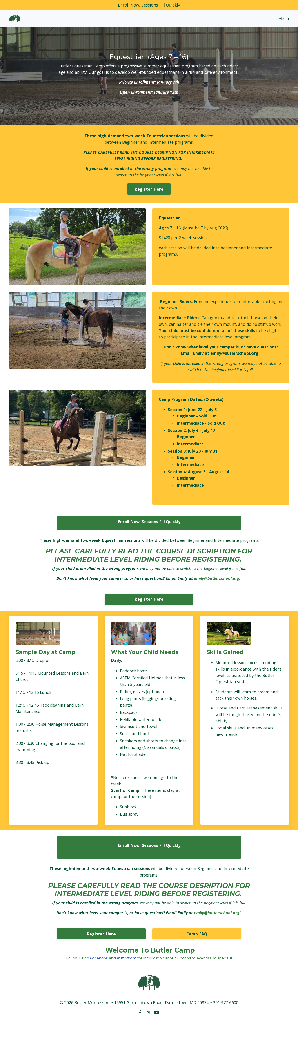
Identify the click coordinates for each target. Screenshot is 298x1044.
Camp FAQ (196, 956)
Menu (283, 18)
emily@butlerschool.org (234, 361)
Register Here (148, 196)
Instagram (126, 981)
